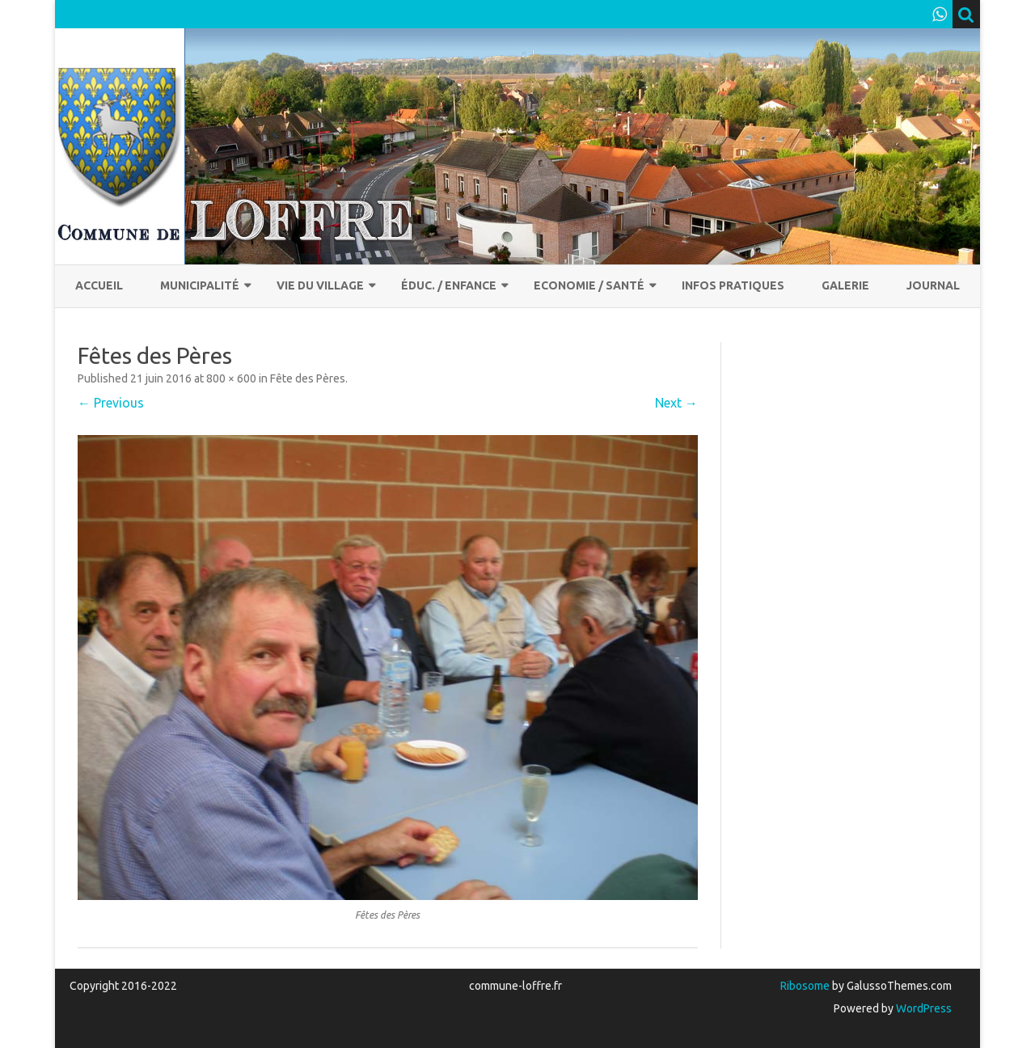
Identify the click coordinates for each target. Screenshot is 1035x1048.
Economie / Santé (589, 285)
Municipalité (199, 285)
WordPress (922, 1008)
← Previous (111, 402)
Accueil (99, 285)
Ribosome (805, 985)
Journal (933, 285)
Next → (676, 402)
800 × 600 (231, 378)
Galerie (845, 285)
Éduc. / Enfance (448, 285)
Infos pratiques (733, 285)
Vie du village (320, 285)
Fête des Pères (307, 378)
